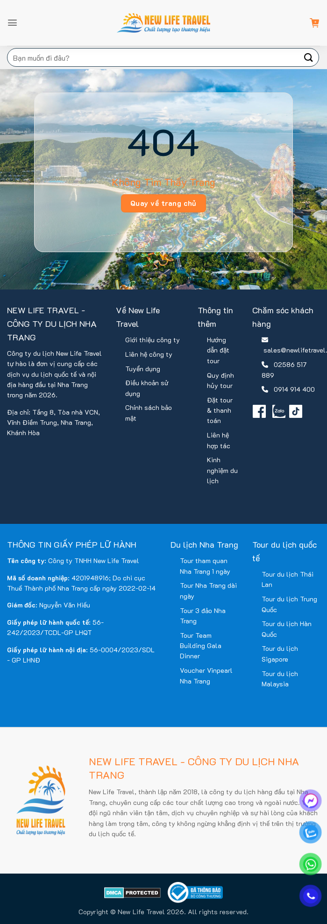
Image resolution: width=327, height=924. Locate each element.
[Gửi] (308, 57)
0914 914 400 (294, 389)
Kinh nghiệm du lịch (222, 470)
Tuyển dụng (142, 368)
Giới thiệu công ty (152, 339)
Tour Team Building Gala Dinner (200, 646)
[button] (12, 23)
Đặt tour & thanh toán (220, 410)
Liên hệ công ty (148, 354)
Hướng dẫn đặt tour (218, 350)
